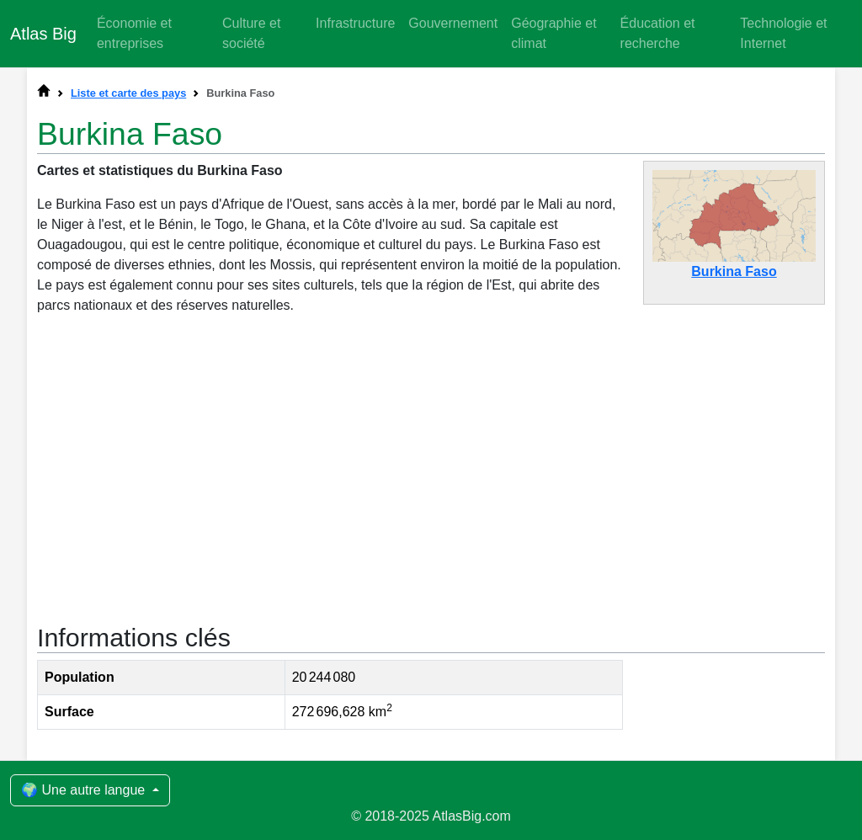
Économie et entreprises (134, 33)
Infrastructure (355, 23)
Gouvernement (453, 23)
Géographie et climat (553, 33)
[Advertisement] (431, 467)
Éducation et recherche (657, 33)
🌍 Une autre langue (85, 790)
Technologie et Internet (783, 33)
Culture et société (251, 33)
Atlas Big (43, 33)
